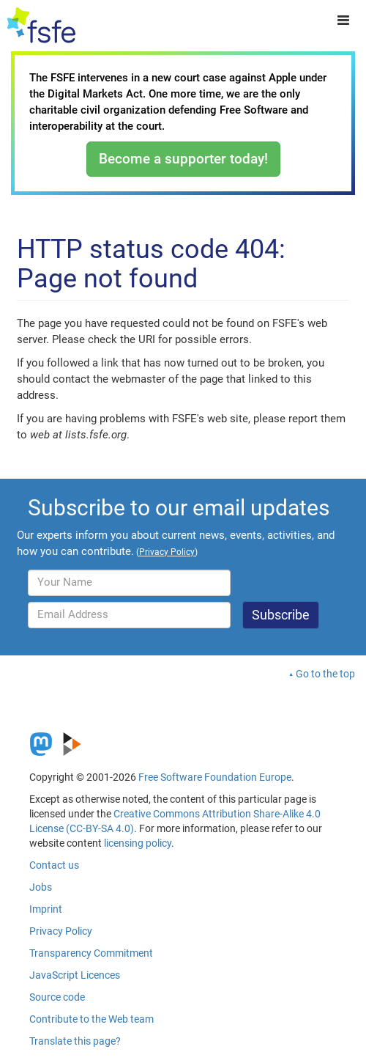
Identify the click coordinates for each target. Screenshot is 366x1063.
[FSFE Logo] (41, 25)
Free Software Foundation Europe (214, 777)
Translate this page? (75, 1041)
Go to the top (325, 674)
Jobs (40, 887)
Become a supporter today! (183, 158)
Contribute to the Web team (91, 1019)
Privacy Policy (60, 931)
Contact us (54, 865)
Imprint (45, 909)
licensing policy (137, 843)
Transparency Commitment (91, 953)
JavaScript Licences (74, 975)
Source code (57, 997)
